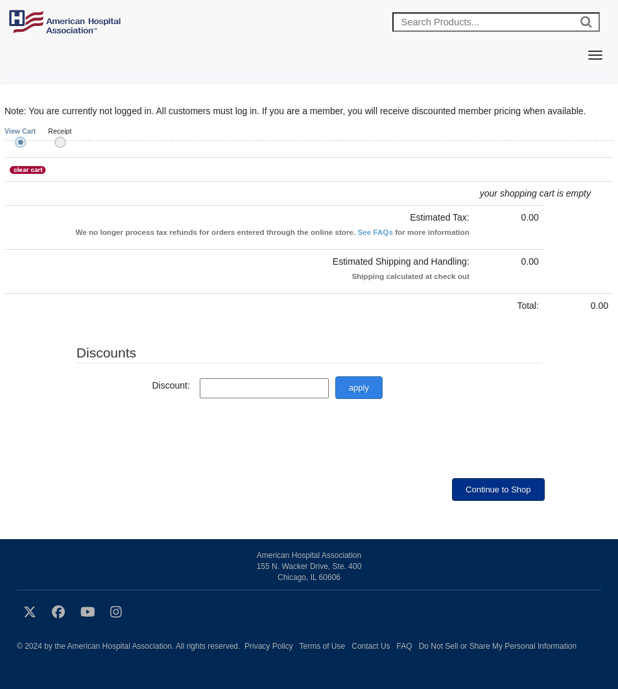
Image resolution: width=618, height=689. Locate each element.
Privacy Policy (268, 646)
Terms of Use (323, 646)
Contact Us (370, 646)
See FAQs (374, 232)
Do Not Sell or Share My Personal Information (497, 646)
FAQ (404, 646)
